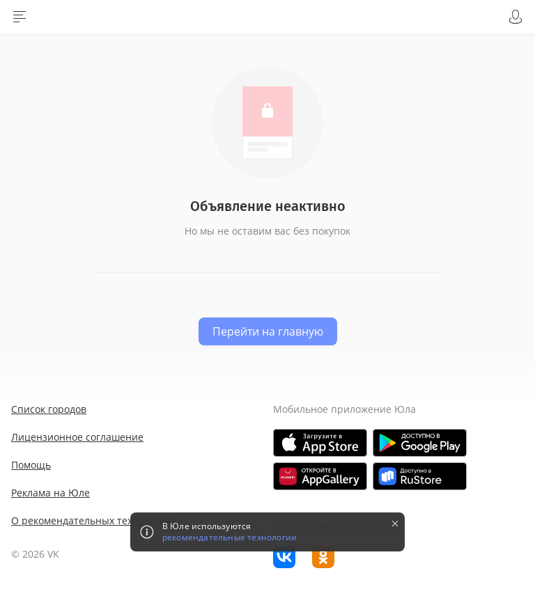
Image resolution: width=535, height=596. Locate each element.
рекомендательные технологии (229, 537)
